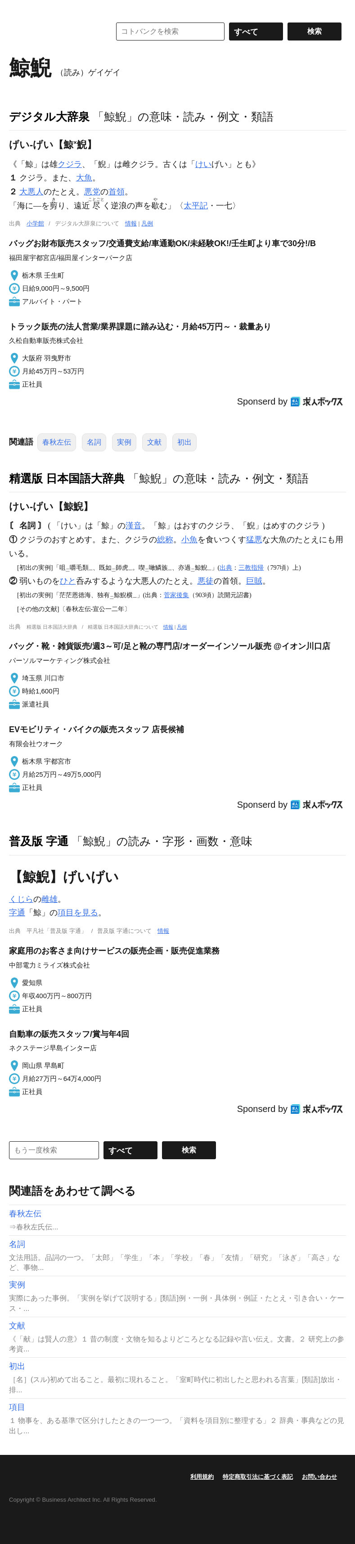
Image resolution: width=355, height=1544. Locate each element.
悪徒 (206, 580)
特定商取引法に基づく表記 (258, 1476)
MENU (18, 9)
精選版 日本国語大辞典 (67, 478)
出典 (226, 567)
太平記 (196, 205)
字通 (17, 912)
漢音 (134, 525)
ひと (68, 580)
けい (203, 164)
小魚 (189, 539)
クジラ (70, 164)
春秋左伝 (56, 442)
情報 (131, 223)
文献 (154, 442)
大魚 (84, 177)
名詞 (94, 442)
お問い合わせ (319, 1476)
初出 (184, 442)
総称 (165, 539)
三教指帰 (251, 567)
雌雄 (49, 899)
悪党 (92, 191)
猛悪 (254, 539)
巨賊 (254, 580)
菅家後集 (176, 595)
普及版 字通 (38, 841)
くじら (21, 899)
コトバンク (53, 32)
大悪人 (31, 191)
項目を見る (78, 912)
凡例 (147, 223)
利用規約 (202, 1476)
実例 (124, 442)
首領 (116, 191)
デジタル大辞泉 (49, 116)
